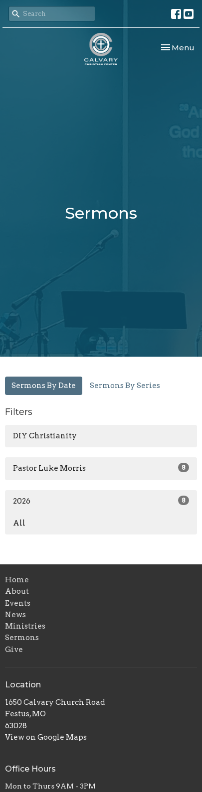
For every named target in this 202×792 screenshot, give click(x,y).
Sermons (22, 637)
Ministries (25, 626)
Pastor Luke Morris (101, 468)
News (15, 614)
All (19, 523)
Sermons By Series (125, 385)
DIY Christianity (45, 435)
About (17, 591)
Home (17, 579)
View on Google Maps (46, 737)
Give (14, 649)
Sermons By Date (43, 385)
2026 (101, 501)
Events (17, 603)
